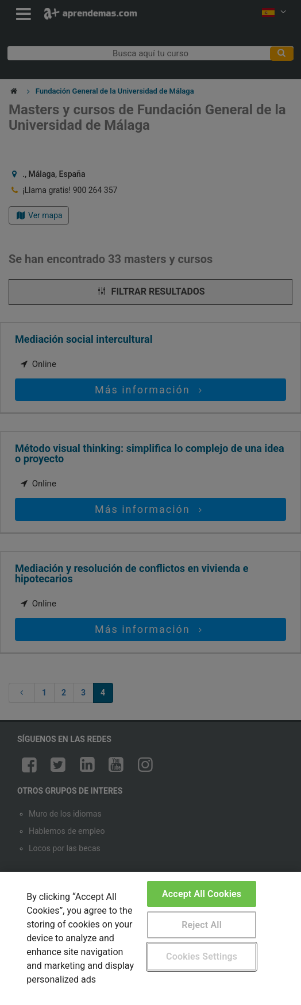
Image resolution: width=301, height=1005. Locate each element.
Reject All (202, 924)
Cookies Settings (201, 956)
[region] (150, 938)
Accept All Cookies (201, 893)
